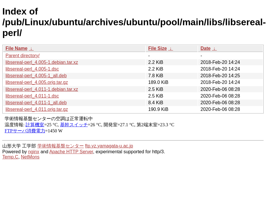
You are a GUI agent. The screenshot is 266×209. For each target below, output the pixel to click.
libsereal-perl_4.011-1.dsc (32, 95)
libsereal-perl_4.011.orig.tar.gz (37, 109)
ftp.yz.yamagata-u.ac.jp (109, 145)
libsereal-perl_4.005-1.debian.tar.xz (42, 62)
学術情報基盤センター (60, 145)
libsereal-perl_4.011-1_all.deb (36, 102)
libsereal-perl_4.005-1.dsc (32, 68)
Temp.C (10, 156)
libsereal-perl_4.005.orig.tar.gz (37, 82)
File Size (157, 48)
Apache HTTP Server (71, 151)
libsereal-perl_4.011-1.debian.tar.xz (42, 89)
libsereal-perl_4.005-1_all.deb (36, 75)
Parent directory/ (22, 55)
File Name (17, 48)
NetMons (30, 156)
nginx (33, 151)
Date (205, 48)
